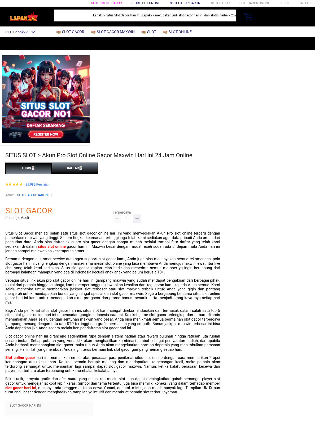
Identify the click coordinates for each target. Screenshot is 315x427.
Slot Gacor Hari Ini (185, 3)
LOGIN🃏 (28, 168)
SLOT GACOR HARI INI (33, 195)
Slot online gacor (20, 358)
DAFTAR (304, 3)
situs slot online (52, 246)
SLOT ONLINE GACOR (106, 3)
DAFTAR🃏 (75, 168)
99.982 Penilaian (37, 184)
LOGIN (284, 3)
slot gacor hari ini (20, 388)
